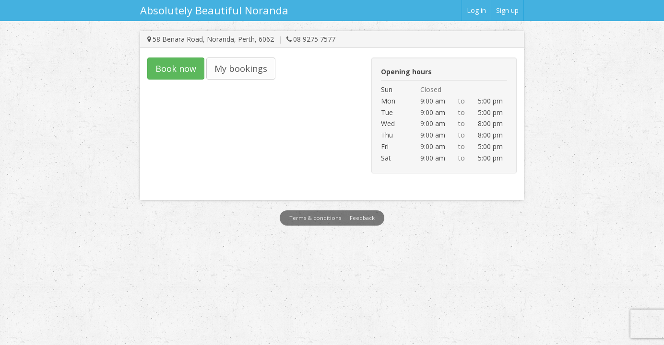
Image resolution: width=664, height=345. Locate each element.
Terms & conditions (315, 217)
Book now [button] (175, 68)
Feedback (362, 217)
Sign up (507, 10)
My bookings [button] (240, 68)
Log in (476, 10)
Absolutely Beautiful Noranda (214, 10)
